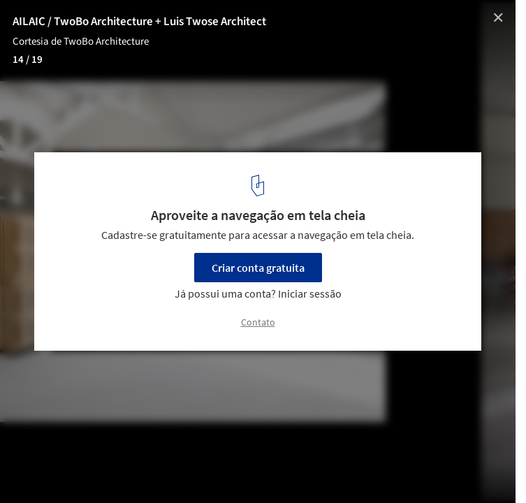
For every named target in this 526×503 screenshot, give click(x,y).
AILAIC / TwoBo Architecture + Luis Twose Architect (139, 21)
